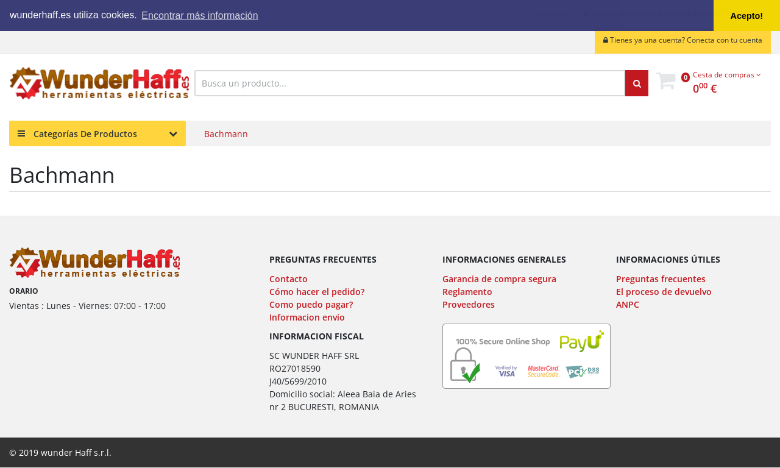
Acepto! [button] (747, 16)
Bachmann (226, 134)
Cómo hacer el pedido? (316, 291)
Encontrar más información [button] (199, 15)
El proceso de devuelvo (664, 291)
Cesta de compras (727, 74)
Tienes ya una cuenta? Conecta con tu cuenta (682, 40)
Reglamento (467, 291)
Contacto (288, 279)
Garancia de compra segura (499, 279)
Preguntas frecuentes (661, 279)
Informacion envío (307, 317)
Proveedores (468, 304)
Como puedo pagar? (311, 304)
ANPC (627, 304)
